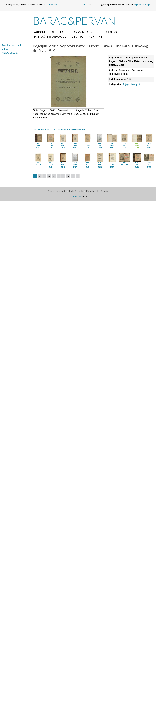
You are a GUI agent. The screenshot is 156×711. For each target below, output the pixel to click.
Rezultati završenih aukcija (12, 47)
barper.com (76, 196)
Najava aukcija (9, 52)
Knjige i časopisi (131, 84)
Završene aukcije (85, 32)
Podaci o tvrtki (76, 191)
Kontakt (95, 36)
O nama (77, 36)
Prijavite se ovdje (142, 4)
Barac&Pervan (74, 20)
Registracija (102, 191)
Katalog (110, 32)
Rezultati (58, 32)
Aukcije (40, 32)
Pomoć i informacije (50, 36)
